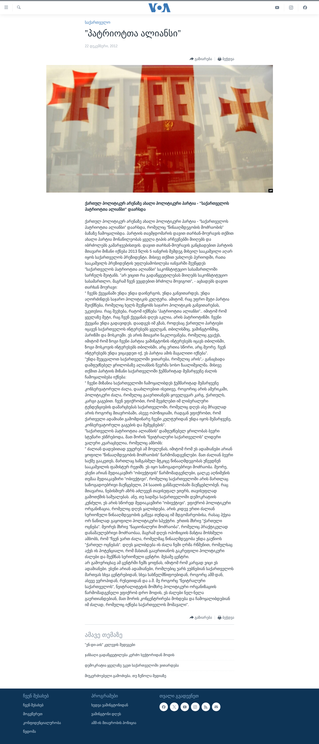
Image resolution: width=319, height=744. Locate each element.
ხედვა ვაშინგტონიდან (109, 705)
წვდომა (29, 731)
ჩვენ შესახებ (33, 705)
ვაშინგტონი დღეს (106, 714)
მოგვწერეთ (33, 714)
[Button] (201, 59)
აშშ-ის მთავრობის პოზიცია (113, 723)
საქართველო (97, 22)
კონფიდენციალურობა (42, 723)
